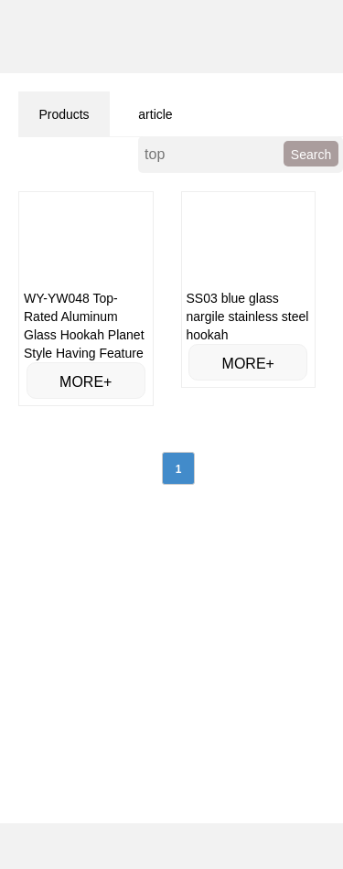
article (155, 114)
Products (63, 114)
